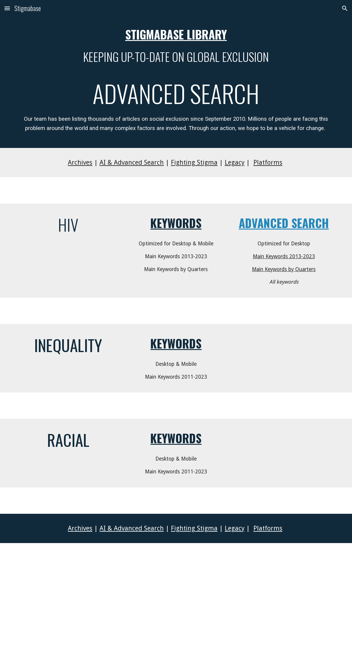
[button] (7, 8)
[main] (176, 82)
